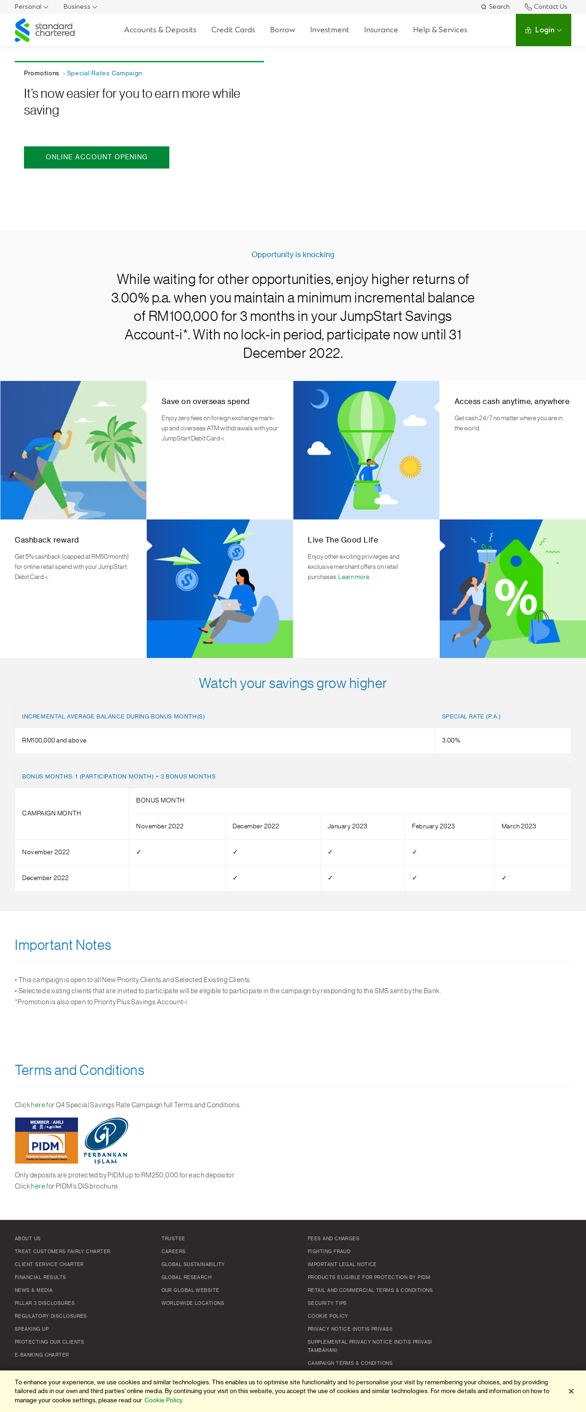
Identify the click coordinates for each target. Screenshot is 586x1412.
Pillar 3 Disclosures (45, 1303)
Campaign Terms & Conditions (350, 1363)
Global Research (186, 1277)
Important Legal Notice (342, 1264)
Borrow (282, 30)
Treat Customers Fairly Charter (63, 1251)
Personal (28, 6)
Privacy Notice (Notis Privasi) (350, 1329)
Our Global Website (190, 1290)
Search (495, 6)
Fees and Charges (333, 1239)
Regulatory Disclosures (51, 1316)
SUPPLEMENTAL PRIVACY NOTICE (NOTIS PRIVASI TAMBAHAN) (370, 1346)
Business (77, 6)
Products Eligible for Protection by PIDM (369, 1277)
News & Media (34, 1290)
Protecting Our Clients (49, 1342)
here (38, 1105)
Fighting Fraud (329, 1251)
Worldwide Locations (193, 1303)
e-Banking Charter (42, 1355)
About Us (28, 1239)
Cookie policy (328, 1316)
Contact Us (546, 6)
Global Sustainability (193, 1264)
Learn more (353, 577)
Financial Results (40, 1277)
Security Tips (327, 1303)
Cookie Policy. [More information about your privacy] (164, 1400)
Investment (329, 30)
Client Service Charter (49, 1264)
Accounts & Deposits (160, 30)
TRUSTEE (173, 1239)
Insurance (381, 30)
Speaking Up (31, 1329)
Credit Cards (233, 30)
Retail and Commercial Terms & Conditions (370, 1290)
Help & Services (440, 30)
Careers (173, 1251)
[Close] (571, 1391)
